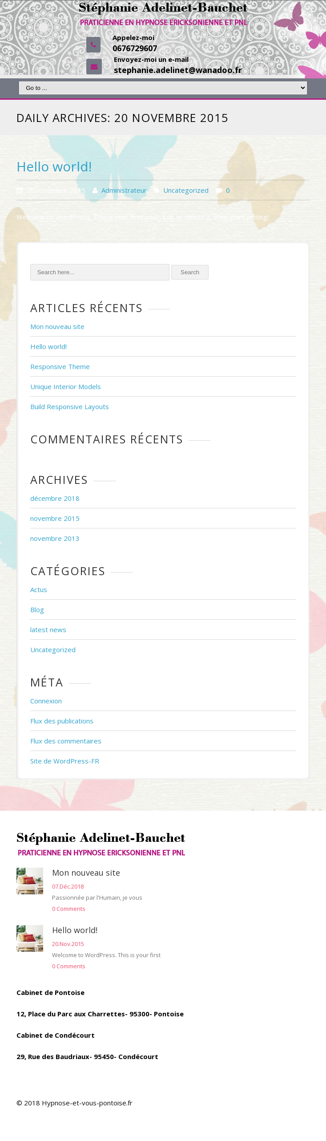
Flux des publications (61, 720)
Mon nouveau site (57, 326)
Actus (38, 589)
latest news (48, 629)
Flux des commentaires (65, 740)
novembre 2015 (55, 518)
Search (190, 272)
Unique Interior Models (65, 386)
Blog (37, 609)
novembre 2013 (55, 538)
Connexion (46, 700)
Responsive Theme (60, 366)
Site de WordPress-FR (64, 760)
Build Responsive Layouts (69, 406)
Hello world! (54, 166)
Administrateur (124, 190)
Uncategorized (186, 190)
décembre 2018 (55, 498)
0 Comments (68, 909)
